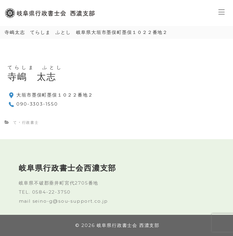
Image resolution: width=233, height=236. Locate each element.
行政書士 (30, 122)
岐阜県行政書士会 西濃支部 (128, 225)
